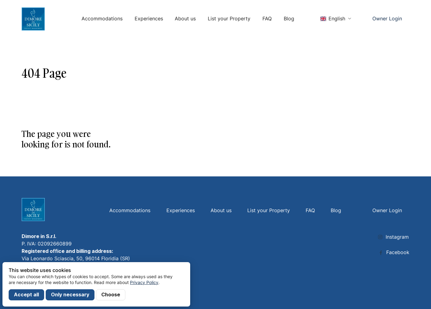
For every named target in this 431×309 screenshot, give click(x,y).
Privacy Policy (144, 282)
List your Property (229, 19)
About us (185, 19)
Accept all (26, 295)
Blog (289, 19)
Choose (110, 295)
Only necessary (70, 295)
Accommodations (102, 19)
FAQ (267, 19)
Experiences (149, 19)
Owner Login (387, 19)
